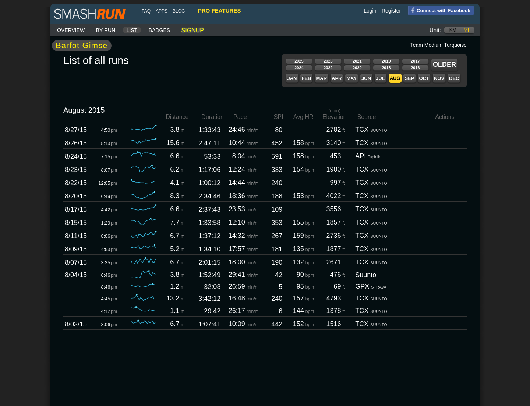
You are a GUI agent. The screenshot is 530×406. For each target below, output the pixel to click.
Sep (409, 78)
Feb (306, 78)
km (453, 30)
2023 (328, 61)
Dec (454, 78)
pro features (219, 10)
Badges (159, 30)
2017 (415, 61)
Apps (161, 11)
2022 (328, 68)
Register (391, 11)
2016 (415, 68)
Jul (380, 78)
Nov (439, 78)
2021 (357, 61)
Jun (366, 78)
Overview (71, 30)
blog (179, 11)
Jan (292, 78)
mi (466, 30)
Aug (395, 78)
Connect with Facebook (439, 10)
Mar (321, 78)
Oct (424, 78)
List (132, 30)
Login (370, 11)
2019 (386, 61)
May (351, 78)
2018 (386, 68)
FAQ (146, 11)
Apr (337, 78)
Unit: (435, 30)
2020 (357, 68)
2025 (298, 61)
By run (106, 30)
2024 (298, 68)
